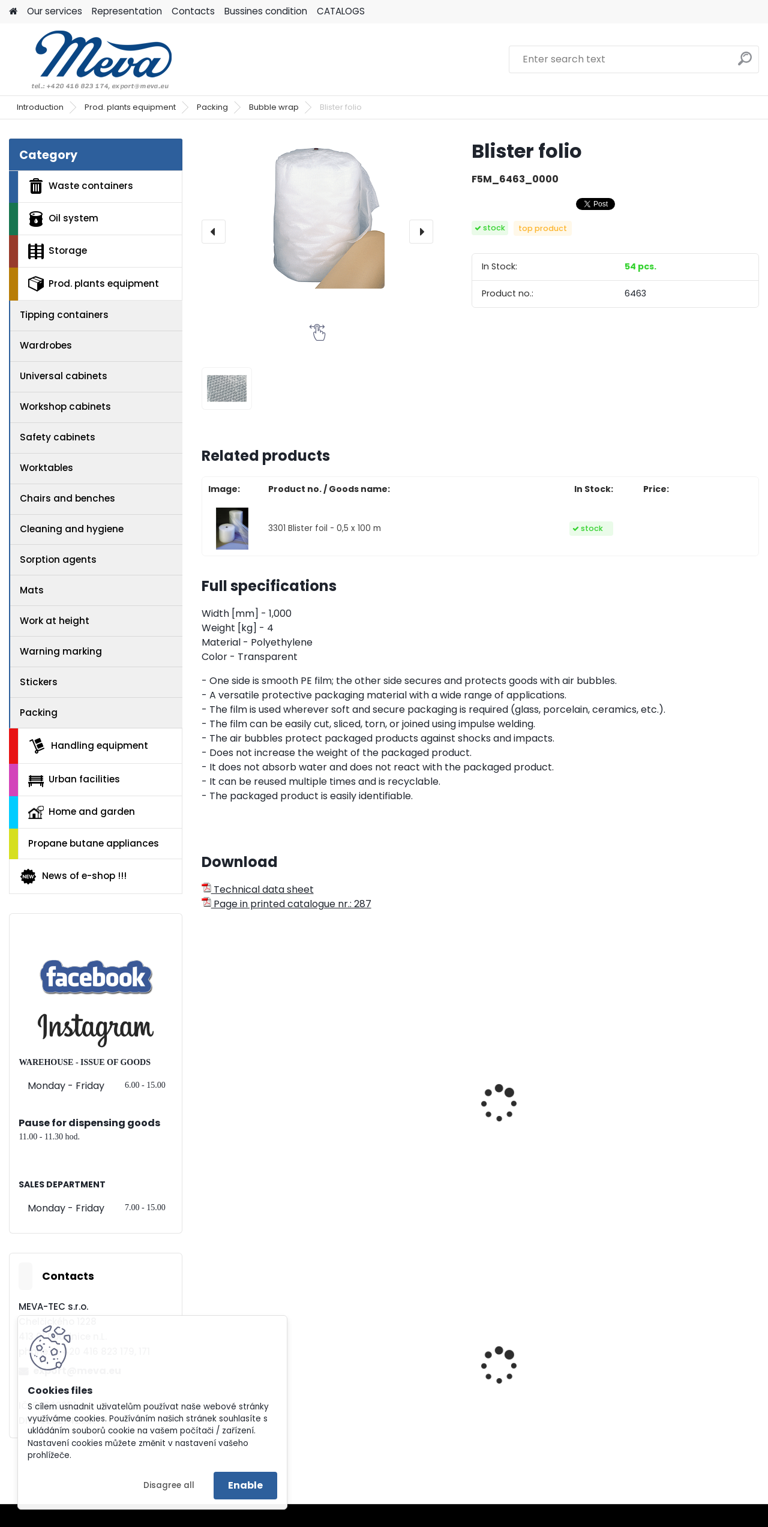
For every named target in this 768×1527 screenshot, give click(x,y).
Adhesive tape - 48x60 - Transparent (266, 1126)
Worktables (46, 467)
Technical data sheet (258, 889)
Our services (54, 11)
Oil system (63, 219)
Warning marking (61, 651)
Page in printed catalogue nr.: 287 (286, 904)
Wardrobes (46, 345)
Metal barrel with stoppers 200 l (391, 1381)
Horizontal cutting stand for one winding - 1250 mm (549, 1132)
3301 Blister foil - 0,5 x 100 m (324, 528)
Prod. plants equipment (130, 107)
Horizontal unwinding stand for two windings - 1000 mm (407, 1109)
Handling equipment (88, 746)
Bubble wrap (274, 107)
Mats (32, 590)
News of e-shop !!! (73, 877)
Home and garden (81, 812)
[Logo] (91, 59)
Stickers (39, 682)
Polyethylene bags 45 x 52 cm (547, 1389)
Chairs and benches (67, 498)
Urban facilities (74, 779)
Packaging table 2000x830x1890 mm (681, 1126)
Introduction (40, 107)
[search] (745, 63)
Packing (212, 107)
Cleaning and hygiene (72, 529)
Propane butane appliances (93, 843)
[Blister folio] (317, 214)
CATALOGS (341, 11)
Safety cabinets (57, 437)
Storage (57, 251)
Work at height (54, 620)
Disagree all (168, 1485)
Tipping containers (64, 314)
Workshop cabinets (65, 406)
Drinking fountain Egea (688, 1377)
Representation (127, 11)
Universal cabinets (63, 376)
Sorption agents (58, 559)
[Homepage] (13, 11)
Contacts (193, 11)
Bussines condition (265, 11)
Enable (245, 1485)
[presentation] (214, 232)
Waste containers (80, 186)
